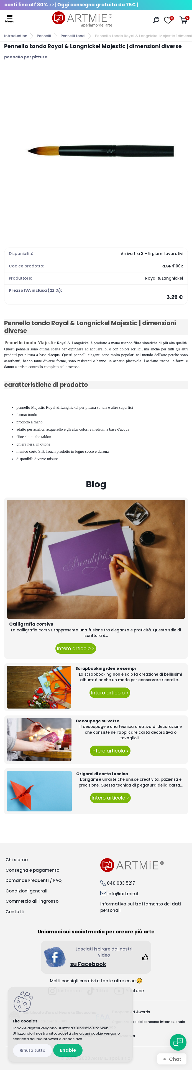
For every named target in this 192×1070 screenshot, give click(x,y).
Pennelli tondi (73, 35)
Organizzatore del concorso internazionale (148, 1021)
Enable (68, 1050)
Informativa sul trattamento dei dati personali (140, 907)
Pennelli (44, 35)
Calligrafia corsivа (31, 624)
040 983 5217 (121, 883)
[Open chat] (178, 1042)
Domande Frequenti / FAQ (34, 880)
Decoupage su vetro (97, 721)
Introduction (15, 35)
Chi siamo (17, 860)
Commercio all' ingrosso (32, 901)
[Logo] (82, 19)
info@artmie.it (123, 894)
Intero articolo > (75, 648)
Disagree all (32, 1050)
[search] (156, 20)
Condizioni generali (26, 891)
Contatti (15, 912)
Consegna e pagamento (32, 870)
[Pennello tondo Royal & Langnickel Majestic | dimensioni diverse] (96, 151)
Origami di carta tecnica (102, 774)
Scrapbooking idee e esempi (105, 668)
